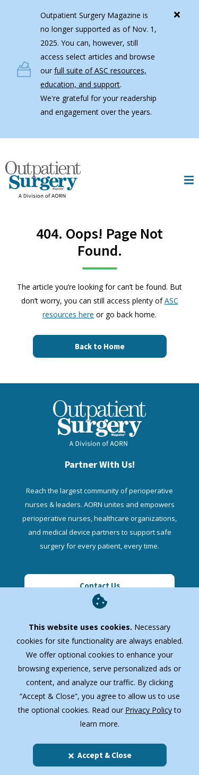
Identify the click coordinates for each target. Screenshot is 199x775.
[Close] (176, 12)
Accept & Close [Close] (99, 755)
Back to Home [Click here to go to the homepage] (100, 346)
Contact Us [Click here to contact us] (100, 585)
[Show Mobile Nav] (189, 179)
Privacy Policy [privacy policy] (148, 710)
